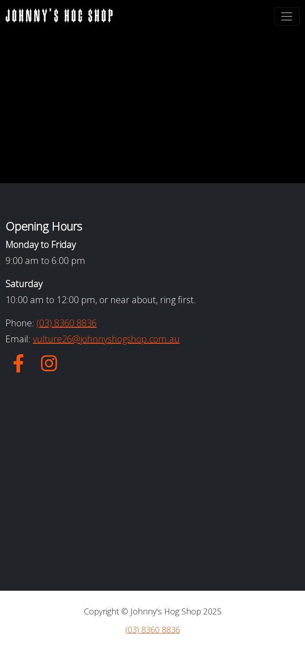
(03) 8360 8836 (66, 323)
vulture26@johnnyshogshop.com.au (106, 339)
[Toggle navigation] (287, 16)
